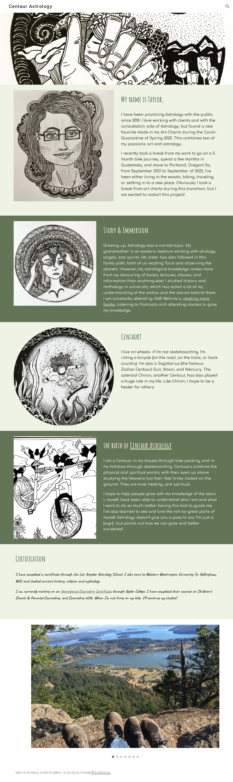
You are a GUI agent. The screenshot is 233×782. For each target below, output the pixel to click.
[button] (227, 6)
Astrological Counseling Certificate (86, 591)
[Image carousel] (125, 691)
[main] (169, 99)
